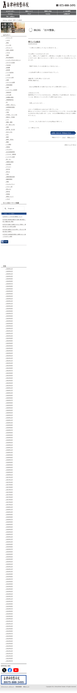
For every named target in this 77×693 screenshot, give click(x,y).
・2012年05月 (9, 638)
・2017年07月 (9, 489)
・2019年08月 (9, 427)
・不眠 (7, 112)
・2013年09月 (9, 604)
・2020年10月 (9, 393)
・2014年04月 (9, 586)
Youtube (48, 14)
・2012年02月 (9, 646)
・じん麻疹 (8, 144)
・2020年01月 (9, 415)
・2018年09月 (9, 455)
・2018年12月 (9, 447)
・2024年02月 (9, 296)
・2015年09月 (9, 544)
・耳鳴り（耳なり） (10, 104)
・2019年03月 (9, 440)
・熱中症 (7, 191)
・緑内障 (7, 70)
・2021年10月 (9, 363)
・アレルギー (8, 149)
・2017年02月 (9, 502)
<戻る (66, 144)
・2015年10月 (9, 541)
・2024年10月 (9, 276)
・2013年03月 (9, 616)
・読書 (7, 80)
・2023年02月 (9, 326)
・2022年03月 (9, 350)
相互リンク (26, 686)
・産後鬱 (7, 67)
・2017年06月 (9, 492)
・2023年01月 (9, 328)
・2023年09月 (9, 308)
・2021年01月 (9, 385)
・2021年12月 (9, 358)
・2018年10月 (9, 452)
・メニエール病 (9, 77)
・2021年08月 (9, 368)
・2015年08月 (9, 546)
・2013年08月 (9, 606)
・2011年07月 (9, 661)
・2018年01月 (9, 474)
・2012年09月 (9, 628)
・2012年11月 (9, 623)
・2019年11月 (9, 420)
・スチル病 (8, 94)
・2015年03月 (9, 559)
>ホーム (5, 20)
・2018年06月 (9, 462)
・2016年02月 (9, 532)
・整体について (9, 196)
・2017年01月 (9, 504)
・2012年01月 (9, 648)
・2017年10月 (9, 482)
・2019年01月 (9, 445)
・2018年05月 (9, 465)
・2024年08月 (9, 281)
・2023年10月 (9, 306)
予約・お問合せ (10, 16)
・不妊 (7, 174)
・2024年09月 (9, 278)
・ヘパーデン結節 (10, 157)
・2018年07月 (9, 460)
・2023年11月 (9, 303)
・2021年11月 (9, 360)
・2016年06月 (9, 522)
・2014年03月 (9, 589)
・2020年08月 (9, 398)
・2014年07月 (9, 579)
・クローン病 (8, 186)
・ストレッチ (8, 37)
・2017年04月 (9, 497)
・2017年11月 (9, 479)
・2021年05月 (9, 375)
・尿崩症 (7, 194)
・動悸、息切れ (9, 139)
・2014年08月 (9, 576)
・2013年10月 (9, 601)
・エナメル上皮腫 (10, 82)
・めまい (7, 109)
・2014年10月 (9, 571)
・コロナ (7, 40)
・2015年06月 (9, 551)
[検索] (13, 209)
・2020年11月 (9, 390)
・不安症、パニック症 (11, 114)
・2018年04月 (9, 467)
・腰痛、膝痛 (8, 122)
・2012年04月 (9, 641)
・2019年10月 (9, 422)
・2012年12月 (9, 621)
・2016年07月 (9, 519)
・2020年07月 (9, 400)
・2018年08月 (9, 457)
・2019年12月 (9, 417)
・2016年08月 (9, 517)
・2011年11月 (9, 653)
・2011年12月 (9, 651)
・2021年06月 (9, 373)
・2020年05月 (9, 405)
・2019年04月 (9, 437)
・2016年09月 (9, 514)
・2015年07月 (9, 549)
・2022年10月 (9, 336)
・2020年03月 (9, 410)
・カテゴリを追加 (10, 62)
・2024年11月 (9, 273)
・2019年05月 (9, 435)
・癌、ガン (8, 159)
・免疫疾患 (8, 92)
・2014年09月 (9, 574)
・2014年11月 (9, 569)
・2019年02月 (9, 442)
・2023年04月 (9, 321)
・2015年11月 (9, 539)
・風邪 (7, 137)
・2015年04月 (9, 556)
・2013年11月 (9, 599)
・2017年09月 (9, 484)
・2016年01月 (9, 534)
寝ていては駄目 (34, 42)
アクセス (10, 14)
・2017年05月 (9, 494)
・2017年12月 (9, 477)
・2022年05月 (9, 345)
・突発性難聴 (8, 85)
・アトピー (8, 166)
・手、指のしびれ (10, 124)
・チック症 (8, 45)
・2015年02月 (9, 561)
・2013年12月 (9, 596)
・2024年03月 (9, 293)
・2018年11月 (9, 450)
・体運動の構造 (9, 97)
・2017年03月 (9, 499)
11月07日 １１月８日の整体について (12, 216)
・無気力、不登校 (10, 117)
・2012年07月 (9, 633)
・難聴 (7, 142)
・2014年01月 (9, 594)
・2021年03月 (9, 380)
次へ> (74, 144)
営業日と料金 (48, 11)
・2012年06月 (9, 636)
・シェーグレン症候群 (11, 90)
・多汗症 (7, 169)
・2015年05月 (9, 554)
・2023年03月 (9, 323)
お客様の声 (67, 14)
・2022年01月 (9, 355)
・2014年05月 (9, 584)
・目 (6, 102)
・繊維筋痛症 (8, 179)
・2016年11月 (9, 509)
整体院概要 (19, 686)
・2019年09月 (9, 425)
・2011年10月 (9, 656)
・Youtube (8, 65)
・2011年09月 (9, 658)
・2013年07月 (9, 608)
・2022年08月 (9, 340)
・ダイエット (8, 47)
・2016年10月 (9, 512)
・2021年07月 (9, 370)
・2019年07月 (9, 430)
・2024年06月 (9, 286)
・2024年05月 (9, 288)
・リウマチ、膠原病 (10, 154)
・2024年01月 (9, 298)
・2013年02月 (9, 618)
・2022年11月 (9, 333)
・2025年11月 (9, 268)
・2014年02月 (9, 591)
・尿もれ (7, 171)
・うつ (7, 119)
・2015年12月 (9, 536)
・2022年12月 (9, 331)
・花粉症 (7, 147)
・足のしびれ (8, 132)
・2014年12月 (9, 566)
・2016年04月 (9, 527)
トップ (70, 144)
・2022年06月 (9, 343)
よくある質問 (66, 11)
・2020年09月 (9, 395)
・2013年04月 (9, 613)
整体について (29, 11)
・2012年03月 (9, 643)
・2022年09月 (9, 338)
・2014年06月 (9, 581)
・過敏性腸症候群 (10, 176)
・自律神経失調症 (10, 107)
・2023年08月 (9, 311)
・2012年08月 (9, 631)
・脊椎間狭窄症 (9, 99)
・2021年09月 (9, 365)
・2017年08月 (9, 487)
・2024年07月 (9, 283)
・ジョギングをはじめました (13, 60)
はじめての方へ (10, 11)
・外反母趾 (8, 164)
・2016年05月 (9, 524)
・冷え (7, 134)
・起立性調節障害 (10, 152)
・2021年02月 (9, 383)
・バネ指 (7, 75)
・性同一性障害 (9, 50)
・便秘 (7, 181)
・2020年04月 (9, 407)
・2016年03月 (9, 529)
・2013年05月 (9, 611)
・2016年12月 (9, 507)
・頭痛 (7, 127)
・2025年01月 (9, 271)
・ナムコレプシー (10, 184)
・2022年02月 (9, 353)
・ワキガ (7, 52)
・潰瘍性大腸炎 (9, 162)
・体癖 (7, 55)
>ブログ (10, 20)
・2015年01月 (9, 564)
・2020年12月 (9, 388)
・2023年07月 (9, 313)
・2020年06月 (9, 402)
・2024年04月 (9, 291)
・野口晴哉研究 (9, 57)
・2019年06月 (9, 432)
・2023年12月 (9, 301)
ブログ (29, 14)
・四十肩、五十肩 (10, 129)
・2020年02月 (9, 412)
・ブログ (7, 199)
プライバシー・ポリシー (7, 686)
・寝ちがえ (8, 189)
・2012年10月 (9, 626)
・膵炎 (7, 42)
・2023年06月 (9, 316)
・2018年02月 (9, 472)
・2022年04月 (9, 348)
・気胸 (7, 87)
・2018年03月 (9, 470)
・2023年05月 (9, 318)
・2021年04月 (9, 378)
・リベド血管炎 (9, 72)
